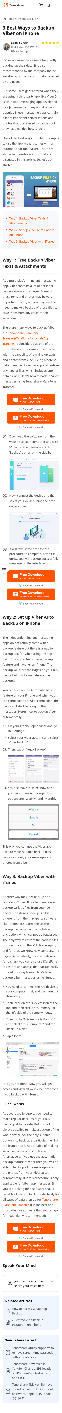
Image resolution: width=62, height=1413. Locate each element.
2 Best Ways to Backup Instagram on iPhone (27, 1322)
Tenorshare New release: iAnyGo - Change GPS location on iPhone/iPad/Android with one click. (32, 1371)
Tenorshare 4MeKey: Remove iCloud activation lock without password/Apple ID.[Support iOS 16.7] (32, 1391)
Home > (11, 19)
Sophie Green (19, 43)
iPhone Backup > (28, 19)
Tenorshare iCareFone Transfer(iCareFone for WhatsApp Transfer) (26, 338)
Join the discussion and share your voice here (30, 1283)
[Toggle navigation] (54, 5)
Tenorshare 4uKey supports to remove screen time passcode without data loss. (33, 1352)
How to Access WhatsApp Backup (29, 1311)
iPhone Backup (19, 51)
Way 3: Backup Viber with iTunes (31, 241)
